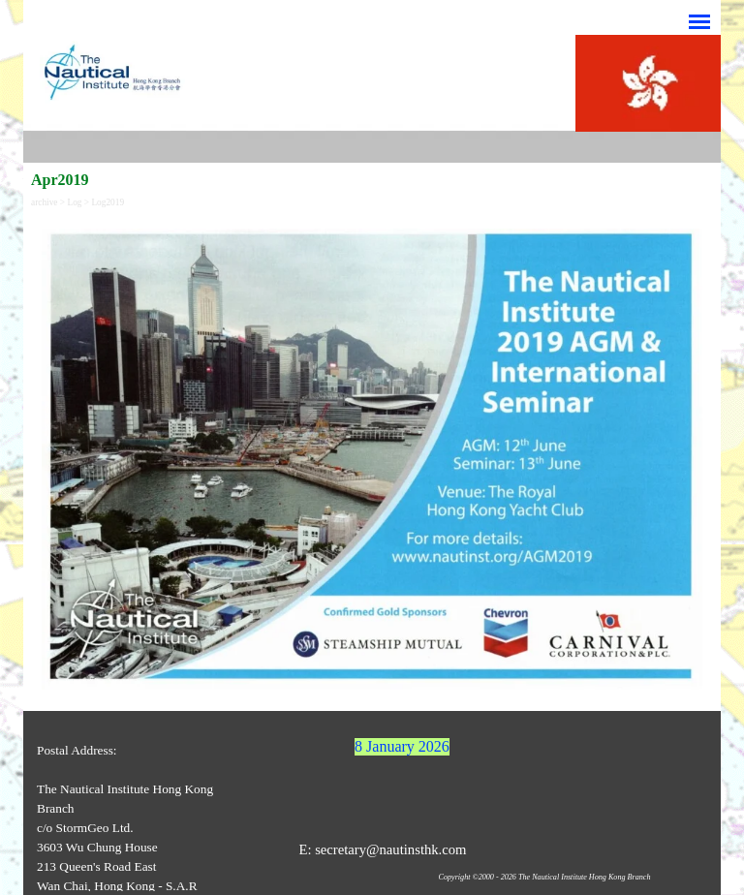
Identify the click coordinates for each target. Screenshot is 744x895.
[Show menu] (699, 21)
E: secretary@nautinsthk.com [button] (382, 849)
